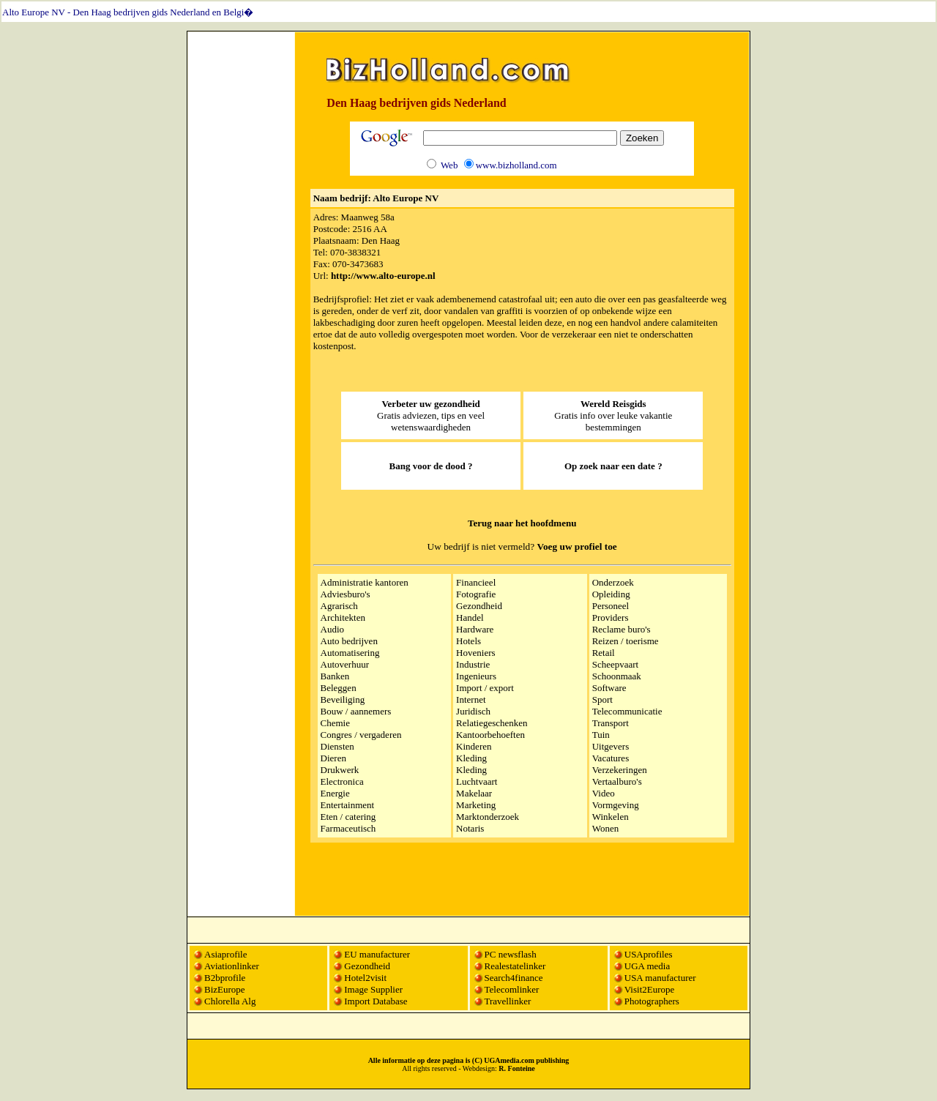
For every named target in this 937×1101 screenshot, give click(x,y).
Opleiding (611, 594)
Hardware (474, 629)
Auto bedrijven (349, 640)
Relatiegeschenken (491, 722)
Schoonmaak (616, 676)
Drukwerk (340, 769)
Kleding (471, 758)
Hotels (468, 640)
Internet (470, 699)
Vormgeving (615, 804)
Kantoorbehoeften (490, 734)
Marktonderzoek (487, 816)
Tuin (601, 734)
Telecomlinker (512, 989)
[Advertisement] (241, 254)
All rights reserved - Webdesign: (468, 1068)
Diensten (337, 746)
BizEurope (224, 989)
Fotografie (476, 594)
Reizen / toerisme (625, 640)
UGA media (647, 965)
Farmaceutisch (348, 828)
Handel (470, 617)
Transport (610, 722)
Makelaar (474, 793)
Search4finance (514, 977)
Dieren (333, 758)
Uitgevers (611, 746)
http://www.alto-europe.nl (383, 275)
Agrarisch (339, 605)
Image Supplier (373, 989)
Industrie (473, 664)
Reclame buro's (621, 629)
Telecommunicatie (627, 711)
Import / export (485, 687)
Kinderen (473, 746)
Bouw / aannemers (356, 711)
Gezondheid (479, 605)
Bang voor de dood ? (431, 465)
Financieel (476, 582)
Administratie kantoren (364, 582)
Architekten (343, 617)
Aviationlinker (231, 965)
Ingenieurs (476, 676)
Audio (333, 629)
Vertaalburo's (617, 781)
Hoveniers (475, 652)
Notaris (470, 828)
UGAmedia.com (509, 1060)
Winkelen (610, 816)
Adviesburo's (345, 594)
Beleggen (338, 687)
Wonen (605, 828)
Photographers (651, 1001)
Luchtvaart (476, 781)
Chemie (335, 722)
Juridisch (473, 711)
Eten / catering (348, 816)
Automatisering (350, 652)
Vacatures (611, 758)
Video (603, 793)
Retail (603, 652)
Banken (335, 676)
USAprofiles (648, 954)
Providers (610, 617)
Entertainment (348, 804)
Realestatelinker (515, 965)
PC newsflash (511, 954)
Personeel (611, 605)
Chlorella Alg (229, 1001)
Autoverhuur (345, 664)
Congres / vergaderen (361, 734)
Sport (602, 699)
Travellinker (508, 1001)
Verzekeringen (619, 769)
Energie (335, 793)
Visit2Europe (649, 989)
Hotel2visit (365, 977)
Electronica (342, 781)
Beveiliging (343, 699)
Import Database (375, 1001)
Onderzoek (613, 582)
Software (609, 687)
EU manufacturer (377, 954)
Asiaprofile (225, 954)
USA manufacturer (660, 977)
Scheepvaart (615, 664)
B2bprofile (224, 977)
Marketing (476, 804)
